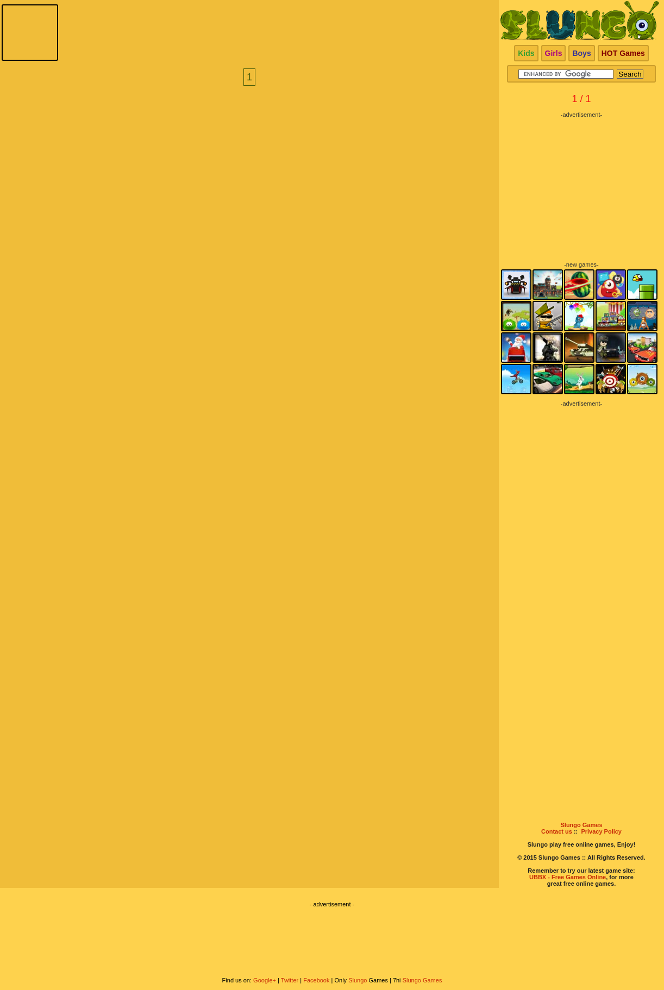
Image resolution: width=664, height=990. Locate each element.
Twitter (289, 980)
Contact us (556, 831)
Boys (581, 53)
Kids (526, 53)
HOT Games (623, 53)
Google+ (264, 980)
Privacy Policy (601, 831)
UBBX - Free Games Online (567, 877)
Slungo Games (581, 825)
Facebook (316, 980)
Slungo (357, 980)
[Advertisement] (581, 186)
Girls (553, 53)
